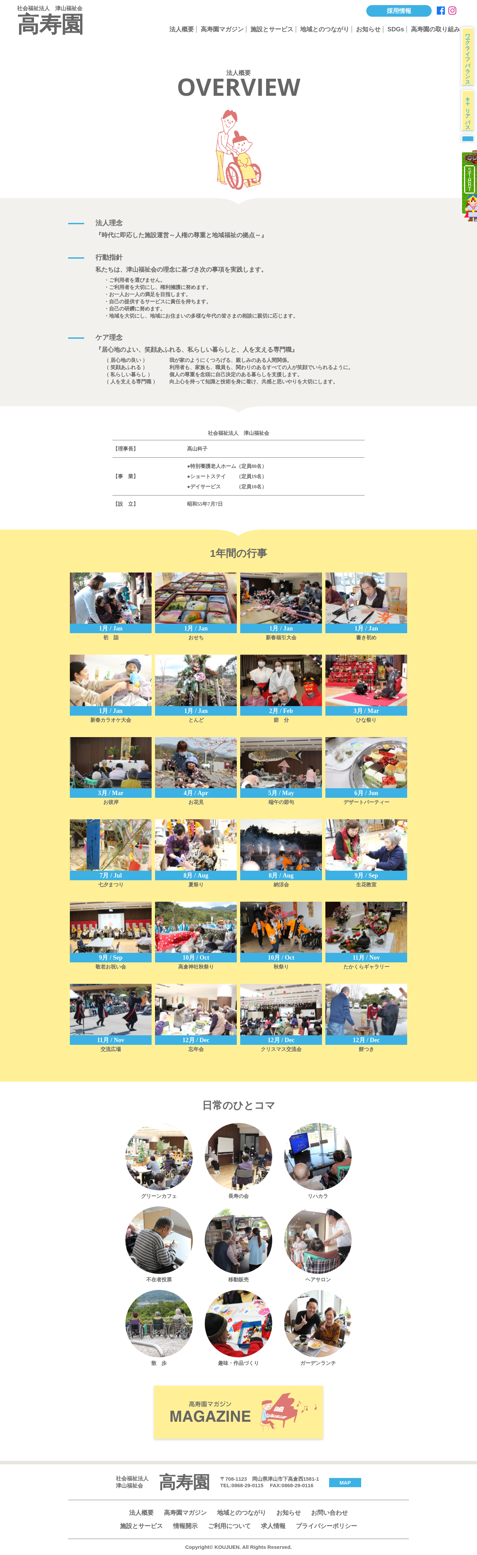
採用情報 (399, 10)
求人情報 (273, 1526)
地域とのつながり (324, 29)
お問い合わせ (329, 1512)
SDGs (395, 29)
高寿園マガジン (222, 29)
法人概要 (181, 29)
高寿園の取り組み (435, 29)
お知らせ (368, 29)
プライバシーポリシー (326, 1526)
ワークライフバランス (470, 59)
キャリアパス (470, 119)
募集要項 (469, 154)
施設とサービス (271, 29)
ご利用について (229, 1526)
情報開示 (185, 1526)
